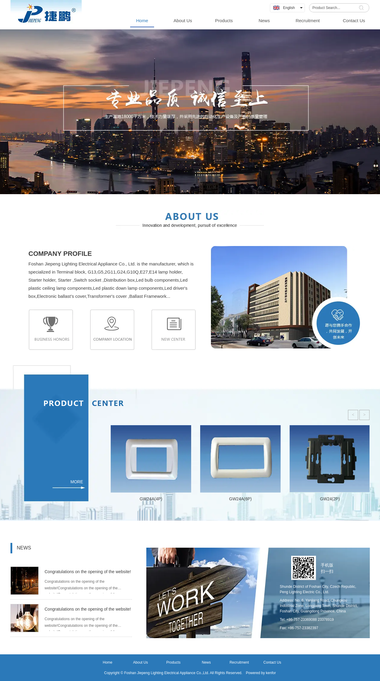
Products (173, 662)
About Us (140, 662)
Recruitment (239, 662)
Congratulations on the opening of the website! (88, 571)
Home (107, 662)
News (206, 662)
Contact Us (272, 662)
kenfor (271, 673)
